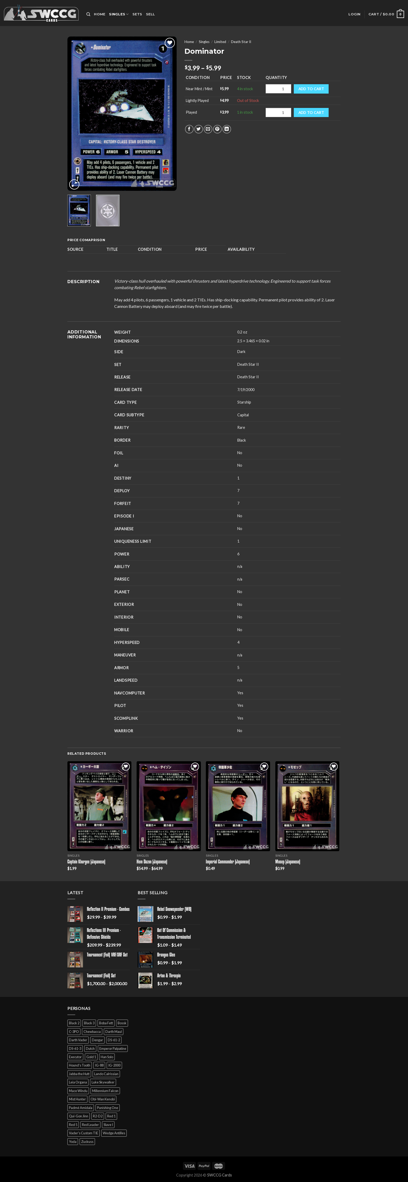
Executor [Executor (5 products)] (75, 1057)
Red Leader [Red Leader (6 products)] (90, 1125)
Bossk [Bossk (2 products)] (122, 1023)
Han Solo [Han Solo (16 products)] (107, 1057)
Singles (119, 14)
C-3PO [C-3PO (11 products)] (74, 1031)
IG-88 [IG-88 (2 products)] (99, 1065)
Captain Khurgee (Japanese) (86, 862)
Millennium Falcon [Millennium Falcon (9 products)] (105, 1091)
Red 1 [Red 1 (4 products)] (111, 1116)
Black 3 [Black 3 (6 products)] (89, 1023)
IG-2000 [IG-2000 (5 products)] (114, 1065)
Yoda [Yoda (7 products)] (72, 1142)
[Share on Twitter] (198, 129)
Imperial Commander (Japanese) (228, 862)
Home (99, 14)
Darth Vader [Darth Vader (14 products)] (78, 1040)
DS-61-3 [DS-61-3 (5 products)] (75, 1048)
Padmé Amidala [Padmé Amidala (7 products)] (80, 1108)
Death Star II (241, 42)
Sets (137, 14)
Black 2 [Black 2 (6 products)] (74, 1023)
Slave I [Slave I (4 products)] (108, 1125)
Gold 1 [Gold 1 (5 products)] (91, 1057)
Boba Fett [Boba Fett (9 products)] (106, 1023)
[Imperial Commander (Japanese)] (238, 806)
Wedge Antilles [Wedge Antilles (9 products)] (114, 1133)
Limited (220, 42)
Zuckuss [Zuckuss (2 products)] (87, 1142)
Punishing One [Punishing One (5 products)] (107, 1108)
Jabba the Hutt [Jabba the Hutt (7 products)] (79, 1074)
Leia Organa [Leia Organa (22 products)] (78, 1082)
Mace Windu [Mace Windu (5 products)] (78, 1091)
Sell (150, 14)
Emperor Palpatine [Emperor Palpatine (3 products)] (112, 1048)
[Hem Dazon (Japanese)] (169, 806)
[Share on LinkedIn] (226, 129)
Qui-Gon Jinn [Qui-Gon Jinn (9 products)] (78, 1116)
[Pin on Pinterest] (217, 129)
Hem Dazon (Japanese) (152, 862)
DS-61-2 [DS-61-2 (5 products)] (114, 1040)
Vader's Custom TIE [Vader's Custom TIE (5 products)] (83, 1133)
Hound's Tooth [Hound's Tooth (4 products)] (79, 1065)
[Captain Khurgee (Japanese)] (99, 806)
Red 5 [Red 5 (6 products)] (73, 1125)
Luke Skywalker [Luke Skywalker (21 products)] (103, 1082)
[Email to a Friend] (208, 129)
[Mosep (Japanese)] (307, 806)
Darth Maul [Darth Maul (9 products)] (113, 1031)
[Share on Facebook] (189, 129)
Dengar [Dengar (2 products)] (97, 1040)
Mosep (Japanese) (287, 862)
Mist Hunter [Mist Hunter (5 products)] (77, 1099)
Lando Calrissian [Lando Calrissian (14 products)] (106, 1074)
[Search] (88, 14)
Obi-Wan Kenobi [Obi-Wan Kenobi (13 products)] (103, 1099)
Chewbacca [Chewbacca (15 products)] (92, 1031)
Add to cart (311, 89)
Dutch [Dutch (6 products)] (90, 1048)
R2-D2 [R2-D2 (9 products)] (98, 1116)
